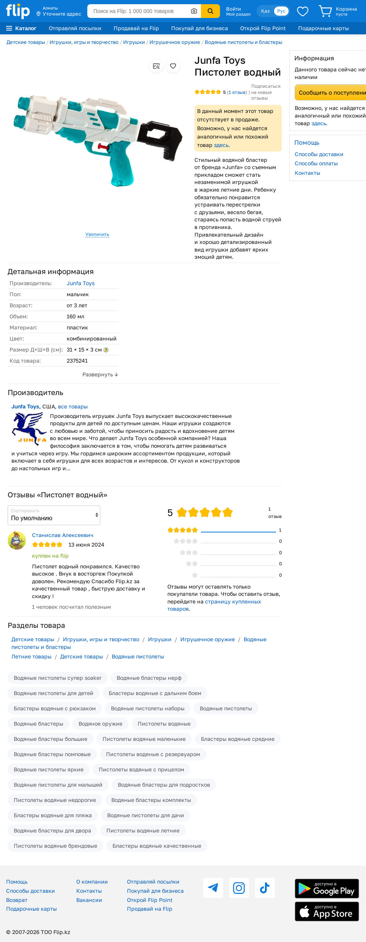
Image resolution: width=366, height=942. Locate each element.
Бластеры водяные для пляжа (53, 815)
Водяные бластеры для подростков (164, 784)
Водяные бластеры (38, 723)
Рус (281, 11)
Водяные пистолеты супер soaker (57, 677)
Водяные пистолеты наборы (148, 708)
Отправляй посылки (75, 28)
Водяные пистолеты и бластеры (243, 42)
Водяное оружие (100, 723)
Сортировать (25, 510)
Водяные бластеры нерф (149, 677)
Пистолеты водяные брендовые (55, 845)
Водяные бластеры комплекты (151, 800)
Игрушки (134, 42)
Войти (233, 8)
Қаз (265, 11)
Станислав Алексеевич (62, 535)
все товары (73, 406)
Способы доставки (30, 890)
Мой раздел (238, 14)
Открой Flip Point (263, 28)
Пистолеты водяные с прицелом (141, 769)
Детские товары (25, 42)
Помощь (16, 881)
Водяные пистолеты (138, 656)
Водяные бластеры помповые (52, 754)
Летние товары (31, 656)
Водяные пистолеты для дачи (145, 815)
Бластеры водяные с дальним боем (155, 693)
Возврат (16, 900)
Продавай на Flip (136, 28)
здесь (221, 145)
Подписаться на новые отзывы (266, 92)
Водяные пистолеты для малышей (58, 784)
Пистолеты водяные (164, 723)
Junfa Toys (81, 283)
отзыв (237, 92)
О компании (92, 881)
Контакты (89, 890)
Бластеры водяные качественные (156, 845)
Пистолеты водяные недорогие (55, 800)
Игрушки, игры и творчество (84, 42)
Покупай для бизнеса (199, 28)
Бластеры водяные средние (237, 739)
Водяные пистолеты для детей (53, 693)
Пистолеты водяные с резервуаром (153, 754)
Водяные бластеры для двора (52, 830)
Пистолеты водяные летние (143, 830)
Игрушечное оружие (174, 42)
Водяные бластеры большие (50, 739)
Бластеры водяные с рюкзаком (55, 708)
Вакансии (89, 900)
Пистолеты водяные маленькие (144, 739)
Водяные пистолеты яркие (48, 769)
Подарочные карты (323, 28)
